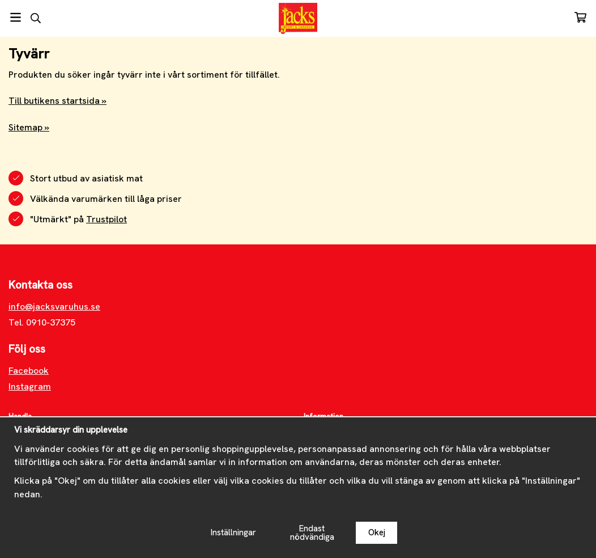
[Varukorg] (580, 17)
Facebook (28, 371)
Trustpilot (106, 219)
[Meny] (15, 17)
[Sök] (35, 18)
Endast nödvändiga (312, 533)
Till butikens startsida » (57, 101)
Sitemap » (28, 127)
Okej (376, 532)
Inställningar (233, 532)
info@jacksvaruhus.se (54, 306)
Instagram (29, 386)
